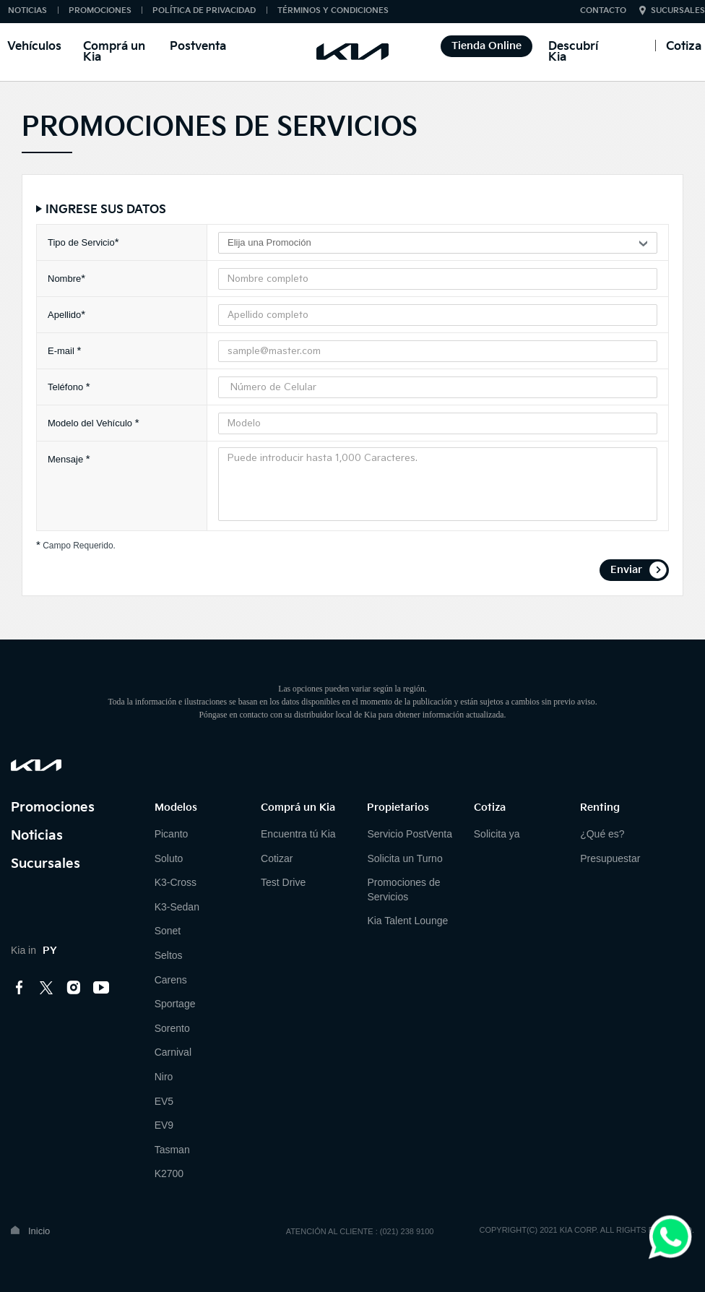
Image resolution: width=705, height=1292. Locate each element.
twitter (47, 987)
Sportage (175, 1003)
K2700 (169, 1173)
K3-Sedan (177, 907)
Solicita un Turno (404, 858)
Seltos (169, 955)
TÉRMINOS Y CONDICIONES (333, 10)
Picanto (172, 834)
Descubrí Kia (573, 52)
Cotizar (277, 858)
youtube (101, 987)
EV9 (164, 1125)
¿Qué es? (602, 834)
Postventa (198, 46)
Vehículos (34, 46)
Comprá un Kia (114, 52)
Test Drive (283, 882)
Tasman (172, 1149)
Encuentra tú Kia (298, 834)
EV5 (164, 1101)
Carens (171, 980)
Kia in (34, 950)
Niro (164, 1076)
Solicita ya (497, 834)
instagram (73, 987)
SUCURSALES (678, 10)
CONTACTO (603, 10)
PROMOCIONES (100, 10)
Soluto (169, 858)
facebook (19, 987)
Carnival (173, 1052)
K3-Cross (175, 882)
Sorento (172, 1028)
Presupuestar (610, 858)
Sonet (168, 930)
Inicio (39, 1231)
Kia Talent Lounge (407, 920)
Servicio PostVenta (409, 834)
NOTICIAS (27, 10)
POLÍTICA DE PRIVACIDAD (204, 10)
